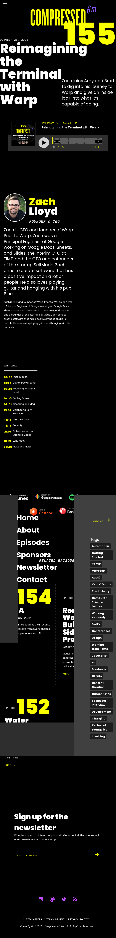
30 (60, 146)
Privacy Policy (78, 919)
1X (54, 147)
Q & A (14, 610)
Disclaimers (34, 919)
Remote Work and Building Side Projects (81, 625)
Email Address (27, 855)
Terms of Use (55, 919)
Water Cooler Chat (17, 727)
